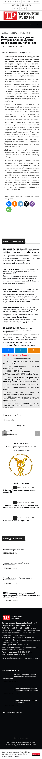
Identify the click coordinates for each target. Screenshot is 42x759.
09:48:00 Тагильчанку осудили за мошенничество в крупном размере (21, 393)
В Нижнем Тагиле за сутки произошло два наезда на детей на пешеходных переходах (21, 506)
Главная (7, 1)
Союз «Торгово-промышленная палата (21, 447)
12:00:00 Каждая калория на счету (18, 358)
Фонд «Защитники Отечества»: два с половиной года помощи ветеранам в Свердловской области (20, 310)
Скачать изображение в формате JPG (16, 52)
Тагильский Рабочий (28, 745)
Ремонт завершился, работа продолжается (25, 701)
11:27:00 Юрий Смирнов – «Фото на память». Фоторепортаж (21, 367)
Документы (26, 5)
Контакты (15, 5)
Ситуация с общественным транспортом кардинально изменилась (19, 676)
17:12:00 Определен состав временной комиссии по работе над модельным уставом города (21, 405)
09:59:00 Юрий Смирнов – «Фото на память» (21, 388)
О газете (35, 1)
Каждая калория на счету (13, 550)
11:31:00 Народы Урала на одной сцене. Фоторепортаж (21, 362)
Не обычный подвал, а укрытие (16, 520)
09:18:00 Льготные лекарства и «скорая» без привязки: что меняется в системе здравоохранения (21, 399)
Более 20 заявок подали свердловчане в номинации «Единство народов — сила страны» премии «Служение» (21, 251)
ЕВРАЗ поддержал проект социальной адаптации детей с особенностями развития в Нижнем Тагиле (21, 595)
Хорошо (36, 754)
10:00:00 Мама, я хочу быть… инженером (21, 384)
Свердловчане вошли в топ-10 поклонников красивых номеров (20, 290)
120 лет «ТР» (8, 431)
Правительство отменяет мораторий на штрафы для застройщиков (18, 330)
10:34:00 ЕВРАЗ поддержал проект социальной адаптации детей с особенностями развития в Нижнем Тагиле (21, 373)
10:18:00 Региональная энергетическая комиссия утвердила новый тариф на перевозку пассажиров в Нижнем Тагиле (21, 379)
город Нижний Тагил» (21, 450)
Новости (16, 1)
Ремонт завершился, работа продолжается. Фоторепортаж (26, 689)
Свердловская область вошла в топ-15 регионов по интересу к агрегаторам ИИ (20, 271)
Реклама (26, 1)
